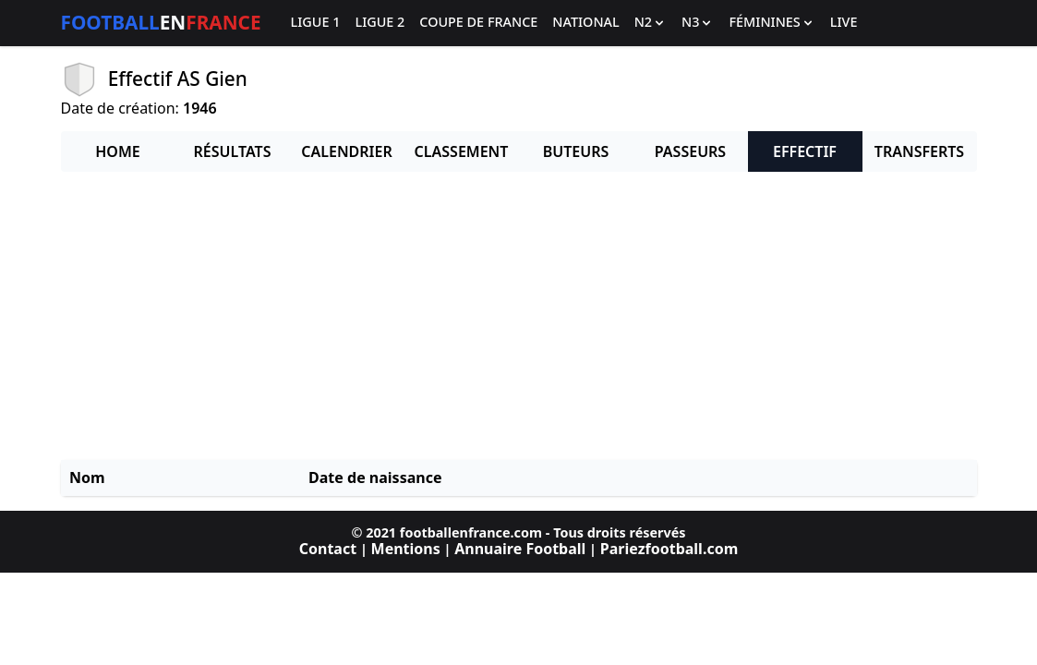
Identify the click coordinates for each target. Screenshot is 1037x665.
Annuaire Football (519, 548)
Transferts (919, 151)
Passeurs (690, 151)
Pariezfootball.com (669, 548)
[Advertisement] (519, 316)
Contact (327, 548)
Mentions (405, 548)
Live (844, 22)
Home (117, 151)
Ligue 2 (379, 22)
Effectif (805, 151)
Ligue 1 (316, 22)
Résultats (232, 151)
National (585, 22)
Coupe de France (478, 22)
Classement (462, 151)
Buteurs (576, 151)
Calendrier (346, 151)
